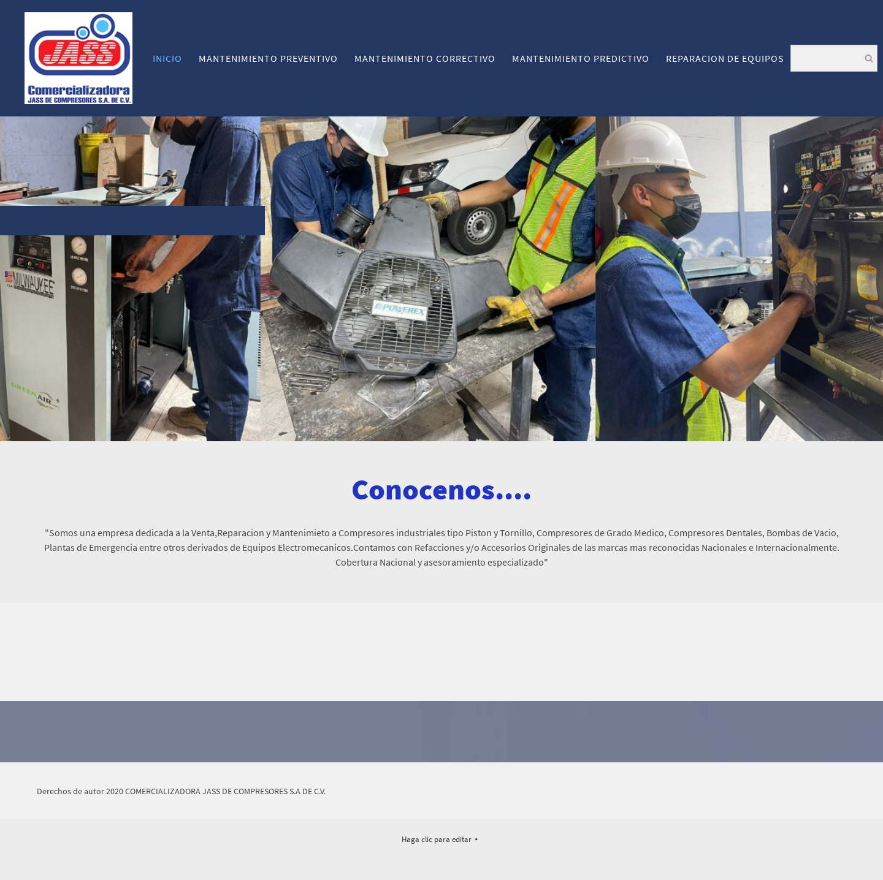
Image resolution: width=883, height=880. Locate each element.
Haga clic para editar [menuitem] (437, 839)
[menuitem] (168, 58)
